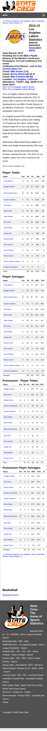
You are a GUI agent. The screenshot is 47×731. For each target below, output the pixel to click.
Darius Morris (8, 239)
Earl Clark (7, 222)
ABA (26, 641)
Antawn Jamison (10, 200)
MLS (30, 665)
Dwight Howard (9, 187)
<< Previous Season (11, 21)
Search (6, 638)
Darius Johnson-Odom (12, 261)
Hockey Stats (8, 658)
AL (4, 634)
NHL (18, 658)
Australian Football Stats (13, 679)
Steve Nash (8, 211)
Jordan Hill (7, 233)
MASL (34, 668)
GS (32, 176)
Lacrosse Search (36, 675)
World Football (9, 668)
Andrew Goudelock (10, 267)
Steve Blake (8, 228)
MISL (41, 668)
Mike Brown (17, 71)
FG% (43, 280)
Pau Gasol (7, 205)
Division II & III (23, 668)
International (21, 665)
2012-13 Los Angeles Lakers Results (19, 89)
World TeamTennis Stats (31, 685)
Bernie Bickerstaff (20, 74)
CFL (24, 651)
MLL (19, 675)
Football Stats (9, 651)
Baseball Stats (36, 631)
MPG (37, 280)
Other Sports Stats (11, 685)
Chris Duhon (8, 244)
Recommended (9, 695)
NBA (32, 50)
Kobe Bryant (8, 181)
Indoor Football (18, 655)
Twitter (5, 702)
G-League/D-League (28, 645)
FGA (44, 176)
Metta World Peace (10, 193)
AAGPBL (15, 634)
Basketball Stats (10, 641)
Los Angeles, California (25, 79)
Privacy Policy (24, 695)
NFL (18, 651)
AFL (29, 651)
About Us (7, 692)
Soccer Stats (8, 665)
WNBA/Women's (10, 645)
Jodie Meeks (8, 216)
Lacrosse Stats (9, 675)
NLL (25, 675)
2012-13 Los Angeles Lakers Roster (18, 87)
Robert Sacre (8, 256)
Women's (38, 665)
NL (8, 634)
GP (28, 176)
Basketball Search (11, 595)
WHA (24, 658)
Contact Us (17, 692)
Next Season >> (16, 23)
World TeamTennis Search (14, 689)
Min (38, 176)
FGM (41, 384)
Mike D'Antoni (18, 76)
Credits (27, 692)
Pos (23, 176)
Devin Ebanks (9, 250)
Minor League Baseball (31, 634)
